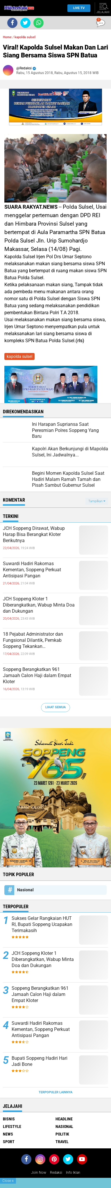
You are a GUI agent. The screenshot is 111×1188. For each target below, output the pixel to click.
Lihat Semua (55, 707)
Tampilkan (96, 501)
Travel (62, 1141)
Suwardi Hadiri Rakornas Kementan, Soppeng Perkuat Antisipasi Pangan (32, 570)
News (8, 1134)
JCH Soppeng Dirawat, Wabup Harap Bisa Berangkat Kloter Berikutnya (34, 534)
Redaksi (56, 1173)
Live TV (77, 8)
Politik (62, 1134)
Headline (64, 1119)
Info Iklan (73, 1173)
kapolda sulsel (25, 37)
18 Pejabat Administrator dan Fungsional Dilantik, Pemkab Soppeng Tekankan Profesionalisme (33, 640)
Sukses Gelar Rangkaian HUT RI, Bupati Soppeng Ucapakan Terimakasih (42, 924)
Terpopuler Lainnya (55, 1092)
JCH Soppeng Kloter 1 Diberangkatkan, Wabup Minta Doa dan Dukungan (39, 605)
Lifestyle (12, 1126)
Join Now (38, 1173)
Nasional (25, 890)
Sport (9, 1141)
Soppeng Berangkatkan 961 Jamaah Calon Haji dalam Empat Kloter (37, 675)
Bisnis (9, 1119)
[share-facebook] (12, 23)
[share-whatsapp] (38, 23)
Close (8, 1181)
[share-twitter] (25, 23)
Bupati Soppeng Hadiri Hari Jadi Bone (39, 1061)
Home (7, 37)
